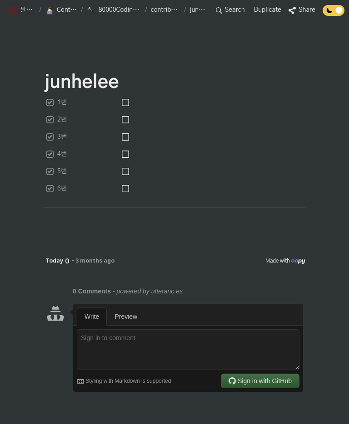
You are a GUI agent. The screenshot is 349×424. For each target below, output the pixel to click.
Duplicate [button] (267, 10)
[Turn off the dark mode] (333, 13)
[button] (21, 10)
